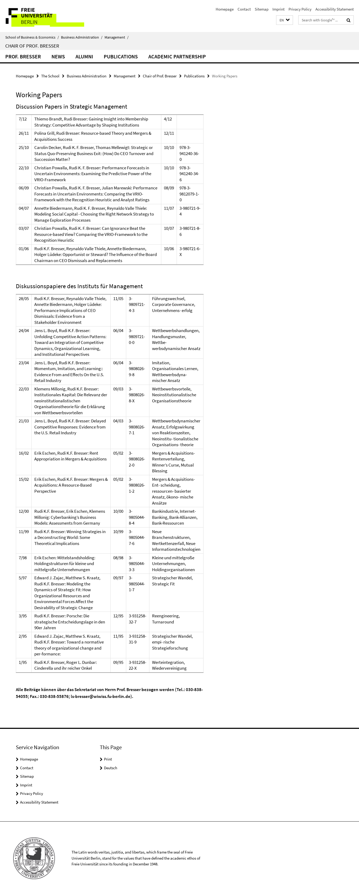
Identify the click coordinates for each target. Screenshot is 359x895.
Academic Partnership (177, 56)
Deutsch (110, 767)
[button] (284, 20)
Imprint (278, 9)
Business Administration (81, 37)
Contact (244, 9)
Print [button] (108, 759)
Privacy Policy (300, 9)
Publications (121, 56)
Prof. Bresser (23, 56)
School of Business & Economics (32, 37)
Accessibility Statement (334, 9)
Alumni (84, 56)
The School (50, 75)
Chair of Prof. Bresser (32, 46)
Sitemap (261, 9)
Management (117, 37)
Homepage (225, 9)
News (58, 56)
